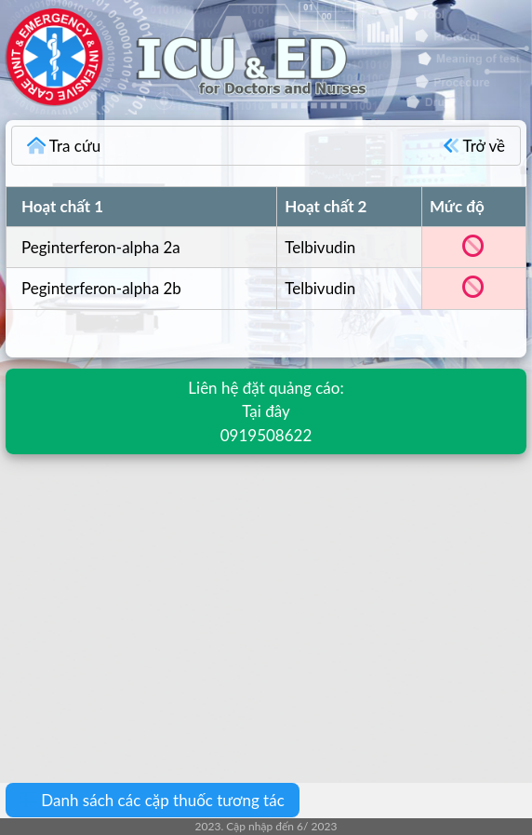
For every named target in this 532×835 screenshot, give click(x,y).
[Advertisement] (266, 605)
